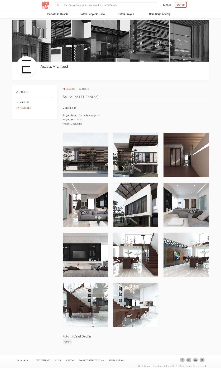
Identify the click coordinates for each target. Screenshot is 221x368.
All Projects (22, 91)
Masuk (167, 5)
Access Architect (54, 66)
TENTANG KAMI (116, 360)
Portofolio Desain (57, 14)
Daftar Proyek (126, 14)
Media (58, 360)
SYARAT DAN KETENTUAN (92, 360)
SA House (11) (23, 107)
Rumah (67, 341)
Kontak (70, 360)
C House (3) (22, 102)
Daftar (181, 4)
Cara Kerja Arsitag (160, 14)
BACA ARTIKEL (24, 360)
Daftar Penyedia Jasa (92, 14)
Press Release (42, 360)
